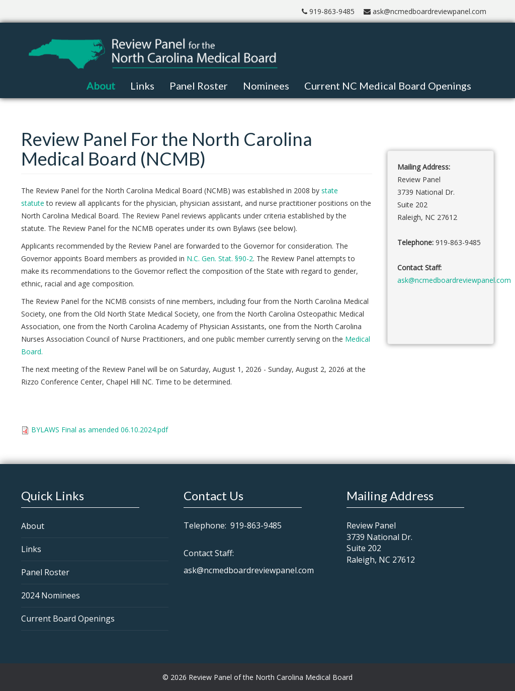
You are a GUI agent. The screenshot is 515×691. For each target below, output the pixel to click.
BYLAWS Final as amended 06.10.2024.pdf (99, 429)
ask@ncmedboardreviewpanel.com (425, 11)
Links (142, 86)
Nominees (266, 86)
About (101, 86)
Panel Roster (198, 86)
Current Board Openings (68, 618)
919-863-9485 (328, 11)
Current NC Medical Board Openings (387, 86)
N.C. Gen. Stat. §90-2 (220, 258)
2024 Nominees (50, 595)
